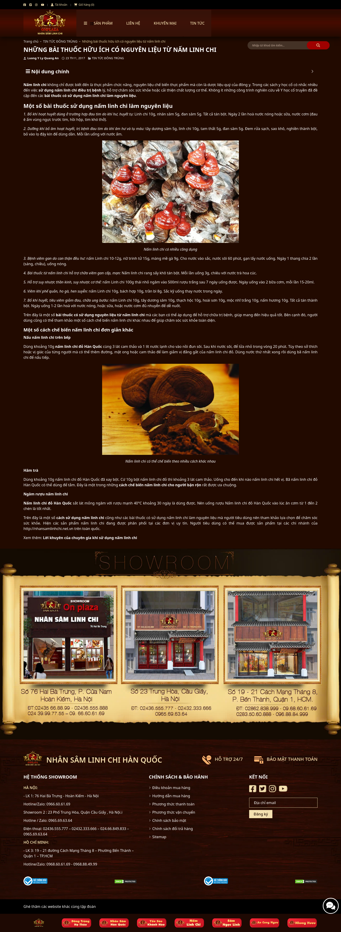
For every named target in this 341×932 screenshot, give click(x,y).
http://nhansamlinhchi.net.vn (48, 528)
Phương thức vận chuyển (173, 812)
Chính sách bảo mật (169, 820)
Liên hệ (133, 23)
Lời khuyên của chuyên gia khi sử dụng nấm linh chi (90, 537)
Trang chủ (30, 41)
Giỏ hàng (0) (84, 5)
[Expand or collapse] (312, 71)
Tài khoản (59, 5)
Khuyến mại (165, 23)
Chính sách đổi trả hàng (172, 828)
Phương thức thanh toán (173, 804)
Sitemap (159, 836)
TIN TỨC (197, 23)
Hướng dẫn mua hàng (171, 795)
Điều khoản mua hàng (171, 787)
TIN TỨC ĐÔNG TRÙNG (60, 41)
